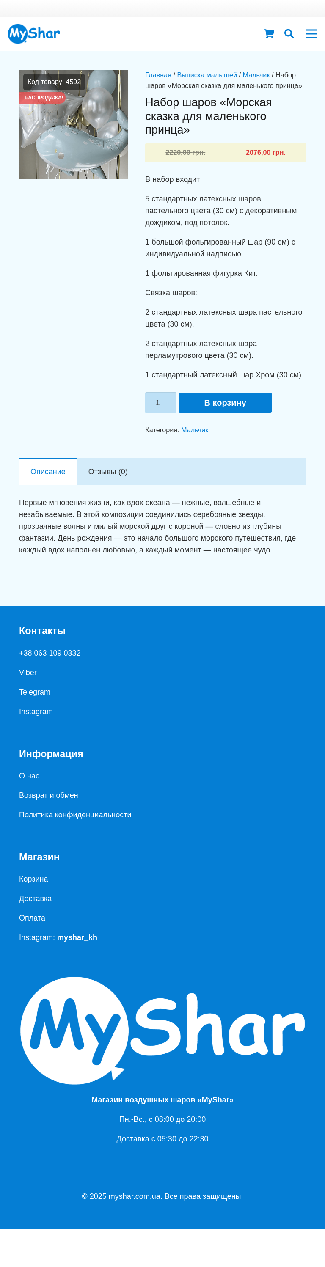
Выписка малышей (207, 75)
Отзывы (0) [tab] (108, 471)
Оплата (32, 918)
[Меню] (312, 33)
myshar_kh (77, 937)
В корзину (225, 402)
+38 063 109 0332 (50, 653)
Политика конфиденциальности (75, 815)
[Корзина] (269, 34)
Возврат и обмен (48, 795)
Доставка (35, 898)
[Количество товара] (160, 402)
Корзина (33, 879)
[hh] (34, 34)
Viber (28, 672)
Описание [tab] (48, 471)
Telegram (34, 692)
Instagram (36, 711)
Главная (158, 75)
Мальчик (256, 75)
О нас (29, 776)
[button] (289, 33)
